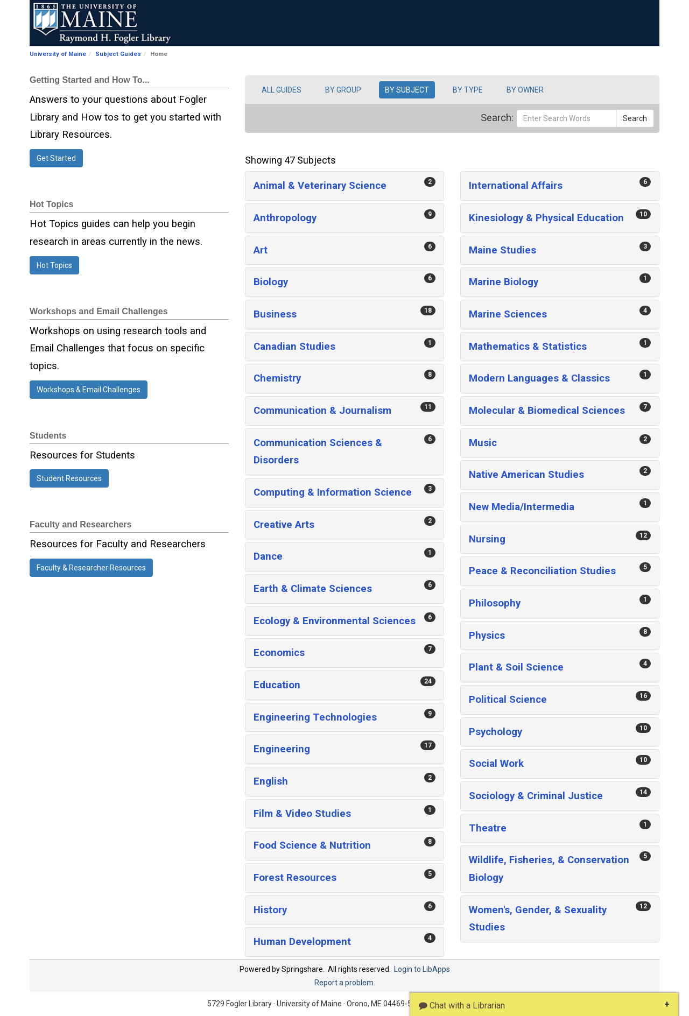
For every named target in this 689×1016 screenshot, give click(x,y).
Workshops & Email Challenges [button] (88, 389)
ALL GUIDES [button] (281, 90)
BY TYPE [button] (468, 90)
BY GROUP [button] (343, 90)
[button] (344, 186)
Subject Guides (118, 54)
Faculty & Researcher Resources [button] (91, 567)
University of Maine (58, 54)
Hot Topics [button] (54, 265)
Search (635, 118)
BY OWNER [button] (525, 90)
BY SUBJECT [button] (407, 90)
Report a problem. (344, 982)
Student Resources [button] (69, 478)
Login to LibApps (422, 969)
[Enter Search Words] (566, 118)
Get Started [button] (56, 158)
